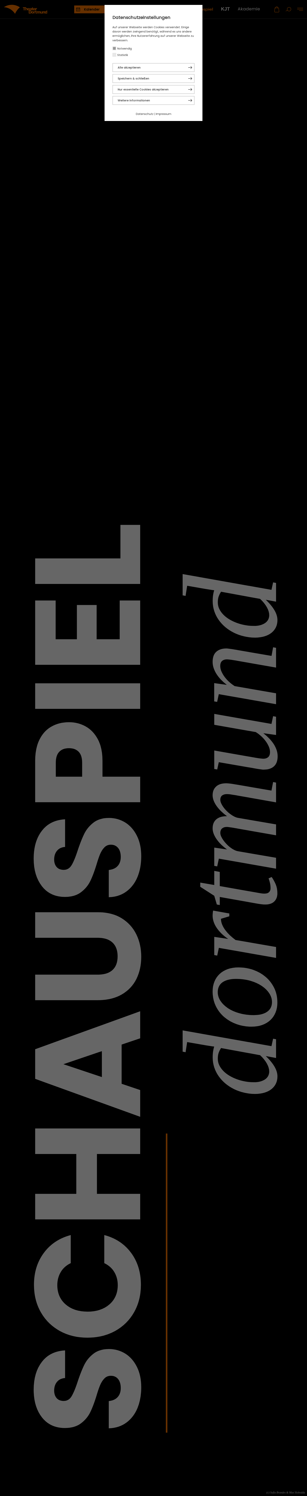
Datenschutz (145, 114)
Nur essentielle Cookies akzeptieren (143, 89)
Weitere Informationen (134, 100)
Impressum (163, 114)
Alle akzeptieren (129, 67)
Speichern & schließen (133, 78)
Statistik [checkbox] (122, 55)
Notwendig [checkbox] (124, 49)
